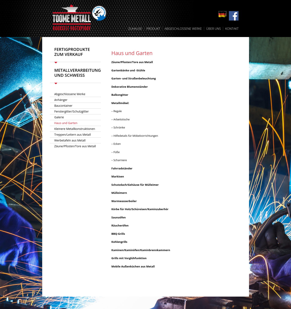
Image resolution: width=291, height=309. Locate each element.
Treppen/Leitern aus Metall (72, 135)
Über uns (213, 28)
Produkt (153, 28)
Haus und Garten (66, 123)
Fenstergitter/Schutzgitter (71, 111)
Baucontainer (63, 106)
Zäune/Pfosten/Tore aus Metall (75, 146)
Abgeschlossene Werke (183, 28)
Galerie (59, 117)
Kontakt (231, 28)
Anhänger (61, 100)
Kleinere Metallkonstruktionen (74, 129)
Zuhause (135, 28)
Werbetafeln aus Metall (70, 140)
